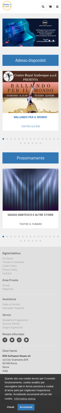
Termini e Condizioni (13, 262)
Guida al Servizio (11, 304)
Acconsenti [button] (26, 407)
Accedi (5, 285)
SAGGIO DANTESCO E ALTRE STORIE (30, 214)
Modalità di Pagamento (15, 320)
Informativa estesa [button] (24, 398)
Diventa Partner (11, 324)
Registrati (8, 289)
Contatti (7, 273)
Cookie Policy (9, 266)
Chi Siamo (7, 258)
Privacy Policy (10, 269)
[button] (45, 40)
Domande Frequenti (13, 308)
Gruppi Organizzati (12, 327)
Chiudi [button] (10, 407)
